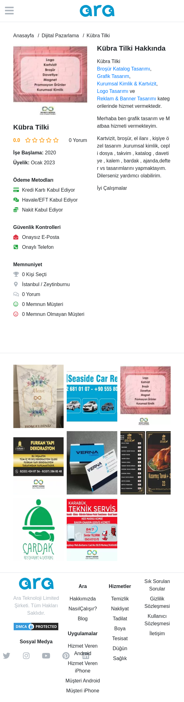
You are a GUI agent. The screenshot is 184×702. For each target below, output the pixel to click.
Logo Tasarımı (112, 91)
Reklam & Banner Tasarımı (126, 98)
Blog (83, 618)
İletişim (157, 633)
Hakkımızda (83, 598)
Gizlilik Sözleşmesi (157, 602)
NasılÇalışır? (83, 608)
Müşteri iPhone (82, 690)
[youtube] (46, 657)
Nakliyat (120, 608)
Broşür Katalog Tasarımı (123, 68)
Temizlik (120, 598)
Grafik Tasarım (113, 76)
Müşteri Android (82, 680)
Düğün (120, 648)
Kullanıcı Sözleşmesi (157, 619)
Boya (119, 628)
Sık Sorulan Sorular (157, 585)
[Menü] (12, 10)
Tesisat (120, 638)
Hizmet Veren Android (82, 649)
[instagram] (26, 657)
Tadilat (120, 618)
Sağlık (120, 658)
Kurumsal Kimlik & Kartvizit (126, 83)
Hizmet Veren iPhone (82, 667)
